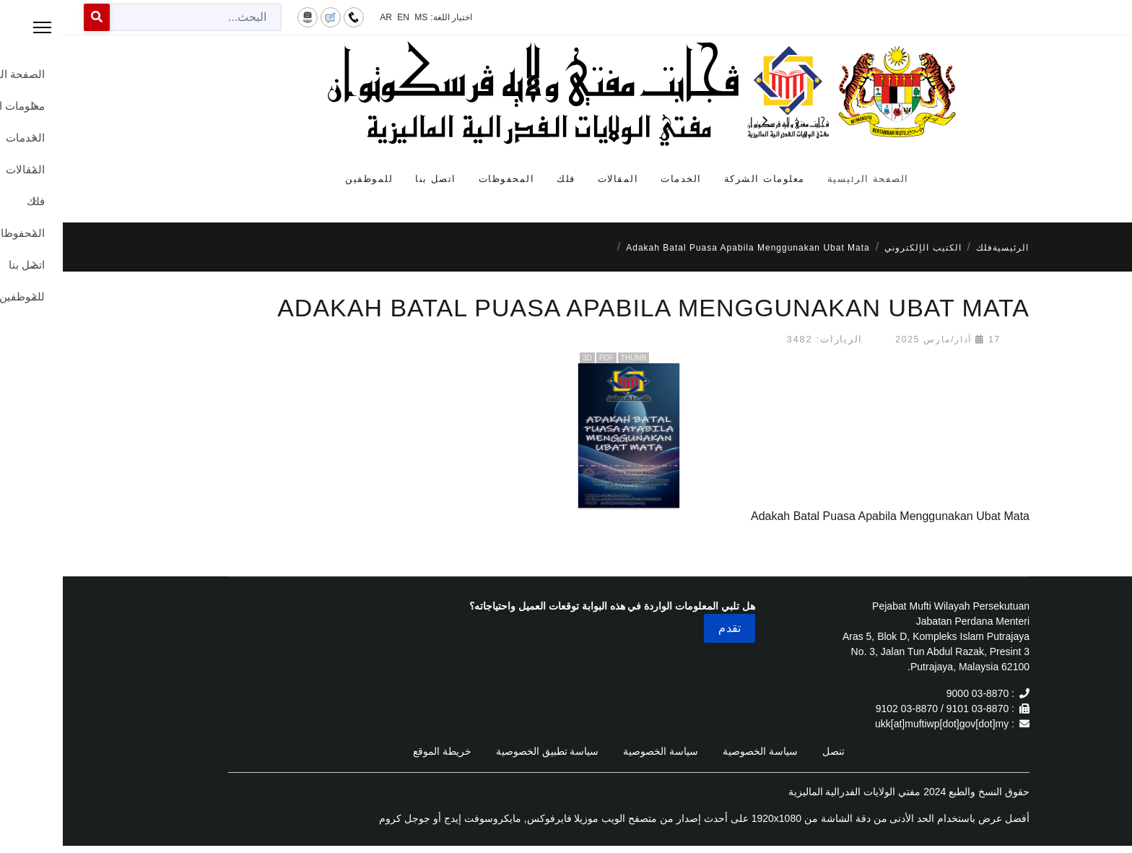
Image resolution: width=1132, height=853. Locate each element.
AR (323, 17)
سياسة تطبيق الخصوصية (484, 751)
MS (358, 17)
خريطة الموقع (379, 751)
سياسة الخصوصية (697, 751)
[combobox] (133, 17)
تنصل (770, 751)
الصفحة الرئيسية (805, 178)
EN (340, 17)
